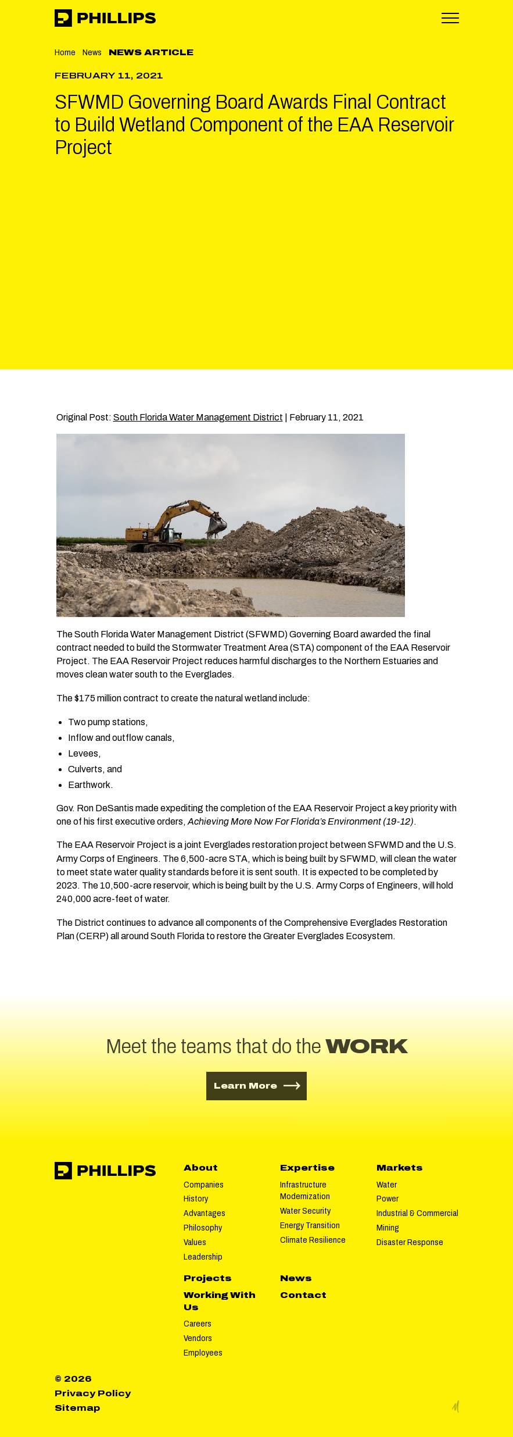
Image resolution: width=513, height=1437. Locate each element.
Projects (208, 1278)
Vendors (198, 1338)
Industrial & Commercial (417, 1213)
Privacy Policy (93, 1393)
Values (195, 1242)
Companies (204, 1184)
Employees (203, 1352)
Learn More (260, 1084)
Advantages (204, 1213)
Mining (387, 1227)
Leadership (203, 1256)
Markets (399, 1167)
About (201, 1167)
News (92, 52)
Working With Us (220, 1301)
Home (65, 52)
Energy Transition (310, 1225)
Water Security (305, 1210)
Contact (303, 1295)
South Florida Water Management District (198, 417)
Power (387, 1198)
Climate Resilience (313, 1240)
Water (386, 1184)
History (196, 1198)
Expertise (307, 1167)
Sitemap (77, 1408)
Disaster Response (409, 1242)
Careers (197, 1323)
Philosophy (203, 1227)
